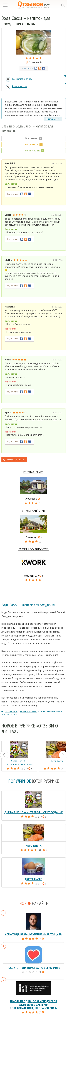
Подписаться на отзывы (22, 78)
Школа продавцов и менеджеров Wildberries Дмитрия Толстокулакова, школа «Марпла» (33, 1005)
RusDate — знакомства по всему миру (33, 968)
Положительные (33, 150)
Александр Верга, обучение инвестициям (33, 934)
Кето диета (33, 845)
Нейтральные (34, 144)
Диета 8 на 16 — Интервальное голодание (33, 812)
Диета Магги (33, 879)
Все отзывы (33, 138)
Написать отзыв (19, 86)
